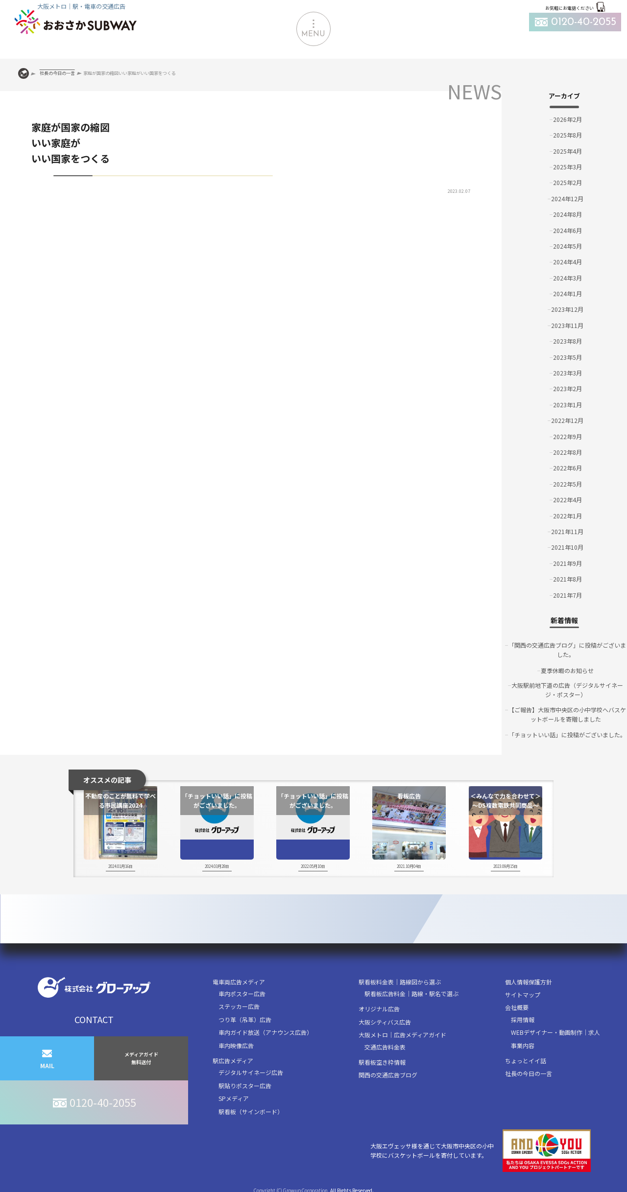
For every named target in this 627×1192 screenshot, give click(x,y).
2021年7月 (567, 595)
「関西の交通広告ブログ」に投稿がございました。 (567, 649)
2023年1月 (567, 404)
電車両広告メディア (239, 982)
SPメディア (233, 1098)
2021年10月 (567, 547)
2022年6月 (567, 468)
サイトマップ (522, 994)
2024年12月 (567, 198)
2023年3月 (567, 373)
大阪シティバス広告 (385, 1022)
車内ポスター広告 (241, 993)
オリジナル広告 (379, 1009)
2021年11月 (567, 531)
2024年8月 (567, 214)
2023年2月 (567, 388)
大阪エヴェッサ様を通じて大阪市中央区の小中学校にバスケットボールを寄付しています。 (480, 1150)
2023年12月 (567, 309)
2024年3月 (567, 278)
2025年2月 (567, 182)
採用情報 (522, 1019)
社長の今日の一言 (528, 1073)
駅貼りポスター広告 (244, 1085)
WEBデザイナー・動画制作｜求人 (555, 1032)
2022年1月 (567, 516)
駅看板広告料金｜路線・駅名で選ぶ (411, 993)
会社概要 (517, 1007)
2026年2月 (567, 119)
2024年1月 (567, 293)
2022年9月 (567, 436)
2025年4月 (567, 151)
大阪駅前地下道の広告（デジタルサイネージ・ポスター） (567, 690)
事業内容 (522, 1045)
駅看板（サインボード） (250, 1111)
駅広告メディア (233, 1060)
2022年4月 (567, 499)
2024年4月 (567, 261)
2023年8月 (567, 341)
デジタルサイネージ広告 (250, 1072)
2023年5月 (567, 357)
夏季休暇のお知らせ (567, 670)
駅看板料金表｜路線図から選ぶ (400, 982)
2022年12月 (567, 420)
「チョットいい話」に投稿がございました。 (567, 734)
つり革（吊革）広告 (244, 1019)
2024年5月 (567, 246)
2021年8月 (567, 579)
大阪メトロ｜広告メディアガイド (402, 1034)
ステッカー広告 (239, 1006)
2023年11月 (567, 325)
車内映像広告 (236, 1045)
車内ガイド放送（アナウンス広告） (265, 1032)
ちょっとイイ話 (525, 1060)
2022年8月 (567, 452)
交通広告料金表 (385, 1047)
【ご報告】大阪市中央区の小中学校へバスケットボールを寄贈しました (567, 714)
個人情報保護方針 (528, 982)
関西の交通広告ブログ (388, 1075)
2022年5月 (567, 484)
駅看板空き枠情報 (382, 1062)
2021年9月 (567, 563)
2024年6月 (567, 230)
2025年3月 (567, 167)
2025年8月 (567, 135)
